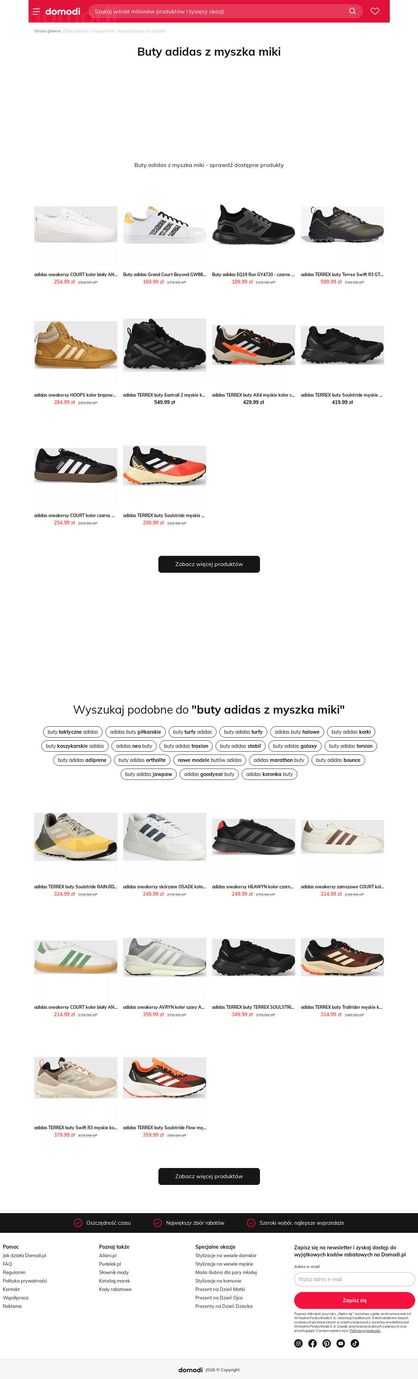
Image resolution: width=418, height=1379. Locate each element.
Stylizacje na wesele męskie (224, 1264)
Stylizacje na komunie (218, 1281)
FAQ (7, 1264)
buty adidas (73, 732)
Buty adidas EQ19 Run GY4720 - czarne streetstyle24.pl (267, 274)
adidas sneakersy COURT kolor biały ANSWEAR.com (87, 274)
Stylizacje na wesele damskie (225, 1255)
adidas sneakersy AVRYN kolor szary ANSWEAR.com (176, 1007)
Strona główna (47, 31)
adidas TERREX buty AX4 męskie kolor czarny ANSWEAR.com (274, 395)
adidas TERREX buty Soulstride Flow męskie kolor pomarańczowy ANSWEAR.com (205, 1127)
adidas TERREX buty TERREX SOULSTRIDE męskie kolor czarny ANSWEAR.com (291, 1007)
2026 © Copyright (222, 1369)
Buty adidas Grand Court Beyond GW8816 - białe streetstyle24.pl (188, 274)
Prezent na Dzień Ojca (219, 1297)
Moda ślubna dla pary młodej (226, 1272)
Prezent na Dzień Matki (220, 1289)
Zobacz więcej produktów (209, 563)
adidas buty (135, 732)
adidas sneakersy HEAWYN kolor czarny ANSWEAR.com (269, 886)
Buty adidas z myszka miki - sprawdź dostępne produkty (209, 164)
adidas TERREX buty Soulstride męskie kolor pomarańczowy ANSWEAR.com (200, 515)
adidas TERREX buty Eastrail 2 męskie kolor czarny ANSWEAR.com (190, 395)
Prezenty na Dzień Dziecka (224, 1306)
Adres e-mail (307, 1266)
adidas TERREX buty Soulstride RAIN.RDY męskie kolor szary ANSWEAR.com (111, 886)
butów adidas (210, 760)
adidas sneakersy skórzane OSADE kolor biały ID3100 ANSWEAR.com (193, 886)
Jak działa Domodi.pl (24, 1255)
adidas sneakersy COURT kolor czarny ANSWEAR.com (88, 515)
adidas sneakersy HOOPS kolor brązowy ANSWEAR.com (91, 395)
